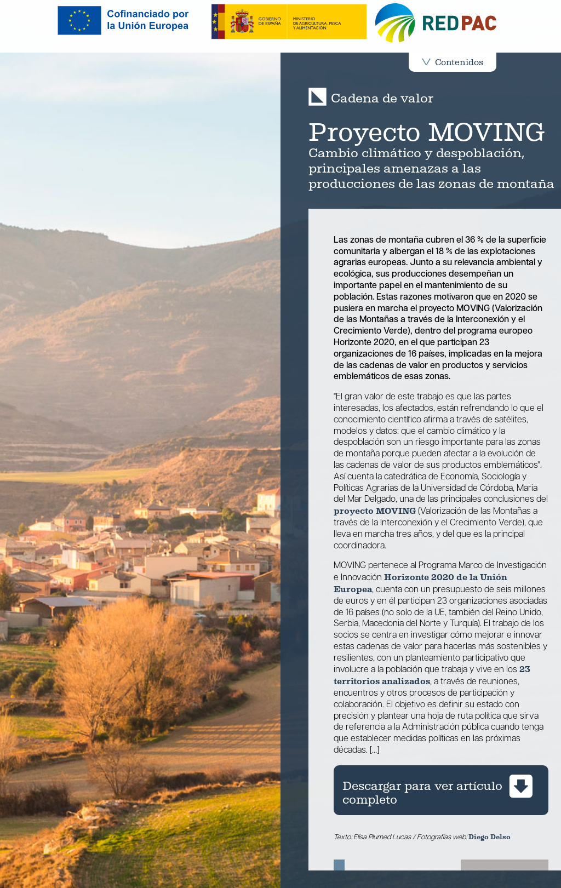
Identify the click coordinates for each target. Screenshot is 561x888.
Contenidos (452, 62)
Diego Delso (489, 837)
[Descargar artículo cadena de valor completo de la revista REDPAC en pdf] (441, 790)
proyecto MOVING (375, 511)
